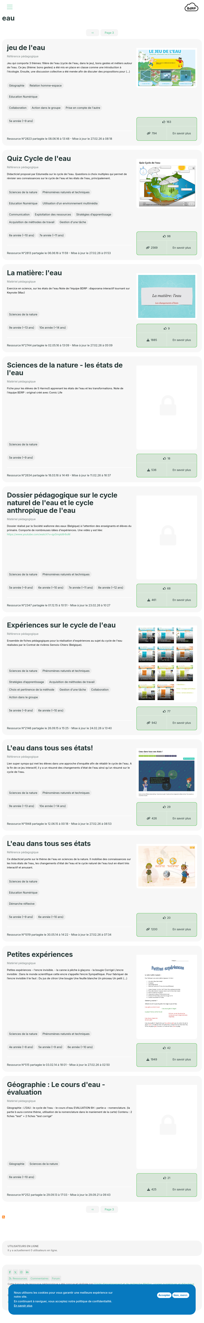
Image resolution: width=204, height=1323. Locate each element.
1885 (152, 340)
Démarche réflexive (22, 903)
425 (152, 1189)
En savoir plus (182, 133)
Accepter (164, 1295)
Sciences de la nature (23, 192)
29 (169, 807)
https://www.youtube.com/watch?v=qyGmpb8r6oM (38, 534)
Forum (56, 1278)
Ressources (18, 1278)
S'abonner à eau (3, 1217)
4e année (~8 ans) (21, 1047)
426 (152, 818)
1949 (151, 1059)
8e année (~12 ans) (110, 587)
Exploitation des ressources (53, 214)
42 (169, 1048)
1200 (151, 929)
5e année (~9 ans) (21, 121)
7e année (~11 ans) (51, 235)
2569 (152, 247)
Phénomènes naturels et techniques (66, 192)
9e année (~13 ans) (21, 327)
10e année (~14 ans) (52, 327)
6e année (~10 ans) (21, 235)
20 (169, 917)
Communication (19, 214)
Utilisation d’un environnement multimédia (70, 203)
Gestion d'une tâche (73, 222)
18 (168, 458)
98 (169, 236)
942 (152, 722)
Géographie (16, 85)
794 (152, 133)
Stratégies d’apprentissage (93, 214)
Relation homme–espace (46, 85)
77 (168, 711)
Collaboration (18, 107)
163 (169, 122)
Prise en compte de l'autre (83, 107)
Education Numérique (23, 96)
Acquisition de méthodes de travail (31, 222)
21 (169, 1178)
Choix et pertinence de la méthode (31, 689)
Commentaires (39, 1278)
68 (169, 588)
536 (151, 470)
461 (151, 600)
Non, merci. (181, 1295)
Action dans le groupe (46, 107)
